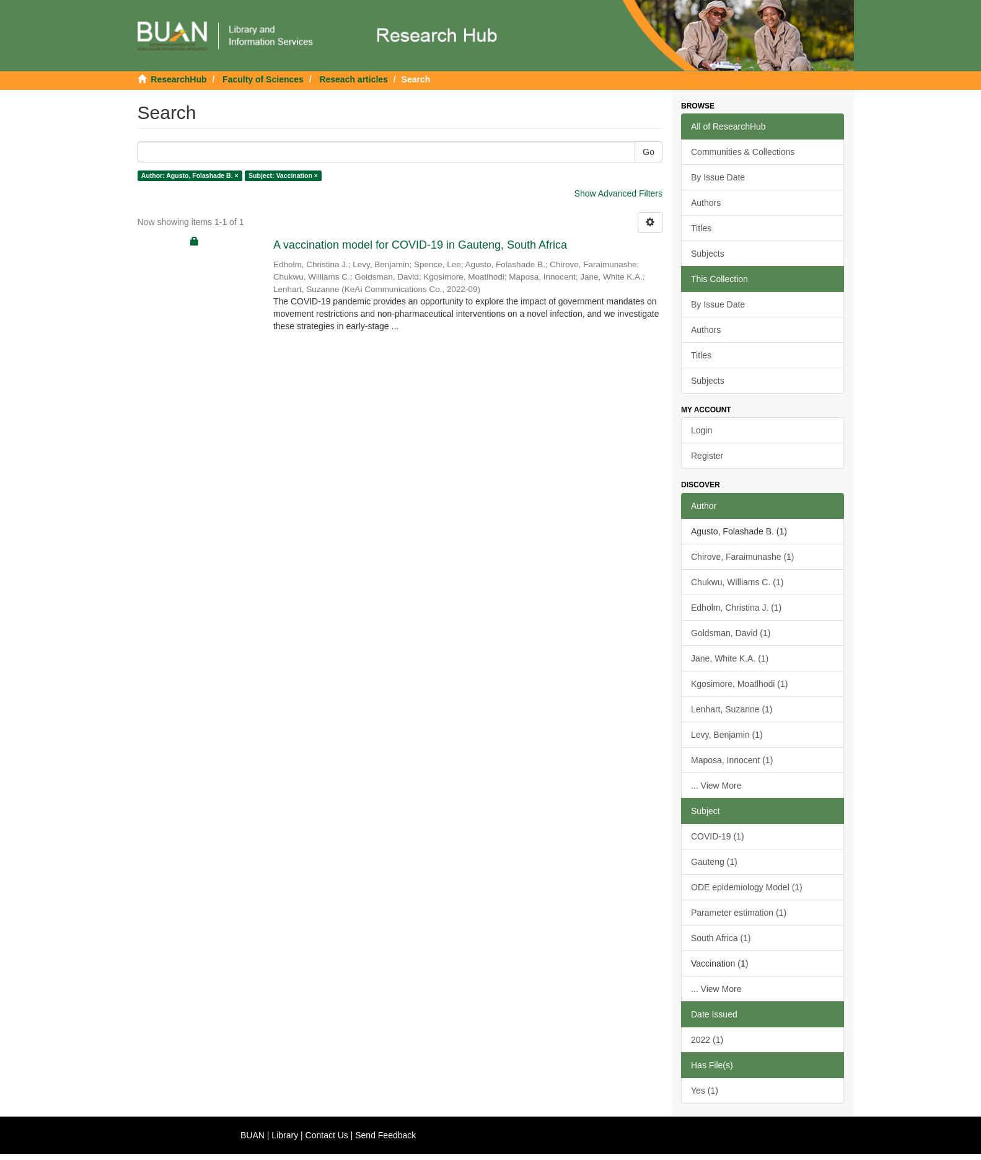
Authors (706, 203)
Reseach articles (353, 79)
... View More (716, 785)
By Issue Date (718, 177)
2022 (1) (707, 1040)
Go (648, 152)
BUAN (252, 1135)
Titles (701, 228)
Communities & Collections (742, 152)
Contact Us (327, 1135)
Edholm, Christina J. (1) (736, 608)
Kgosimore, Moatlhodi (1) (739, 684)
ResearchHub (178, 79)
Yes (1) (704, 1091)
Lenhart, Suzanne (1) (732, 709)
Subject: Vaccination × (283, 175)
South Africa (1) (721, 938)
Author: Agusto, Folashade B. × (190, 175)
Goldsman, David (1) (730, 633)
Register (707, 456)
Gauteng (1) (714, 862)
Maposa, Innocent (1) (732, 760)
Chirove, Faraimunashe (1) (742, 557)
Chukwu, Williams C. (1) (737, 582)
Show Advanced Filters (618, 193)
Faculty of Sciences (263, 79)
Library (284, 1135)
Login (701, 430)
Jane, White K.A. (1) (729, 658)
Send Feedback (385, 1135)
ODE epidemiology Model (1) (747, 887)
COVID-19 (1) (717, 836)
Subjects (707, 254)
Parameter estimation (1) (738, 913)
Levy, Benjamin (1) (727, 735)
